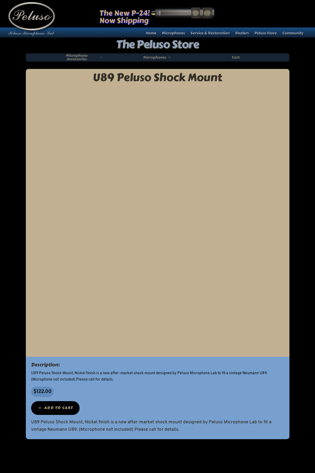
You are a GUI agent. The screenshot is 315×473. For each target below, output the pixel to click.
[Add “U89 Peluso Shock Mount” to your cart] (55, 408)
